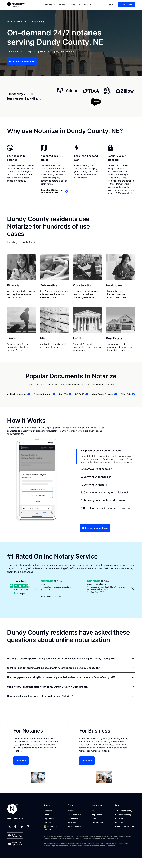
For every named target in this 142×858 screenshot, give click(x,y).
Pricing (62, 5)
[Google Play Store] (15, 835)
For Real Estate (74, 826)
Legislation (49, 819)
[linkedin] (21, 826)
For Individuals (74, 815)
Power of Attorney (123, 815)
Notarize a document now (21, 61)
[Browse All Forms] (125, 826)
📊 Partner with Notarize (50, 827)
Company (48, 811)
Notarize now (126, 4)
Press (46, 815)
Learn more (20, 760)
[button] (49, 4)
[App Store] (15, 844)
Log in (110, 5)
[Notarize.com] (12, 809)
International (97, 822)
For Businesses (74, 822)
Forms (72, 5)
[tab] (105, 456)
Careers (47, 822)
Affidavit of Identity (123, 811)
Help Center (96, 815)
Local (93, 819)
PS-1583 (119, 819)
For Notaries (73, 819)
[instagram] (28, 826)
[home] (19, 4)
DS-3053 (119, 822)
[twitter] (9, 826)
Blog (93, 811)
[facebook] (15, 826)
